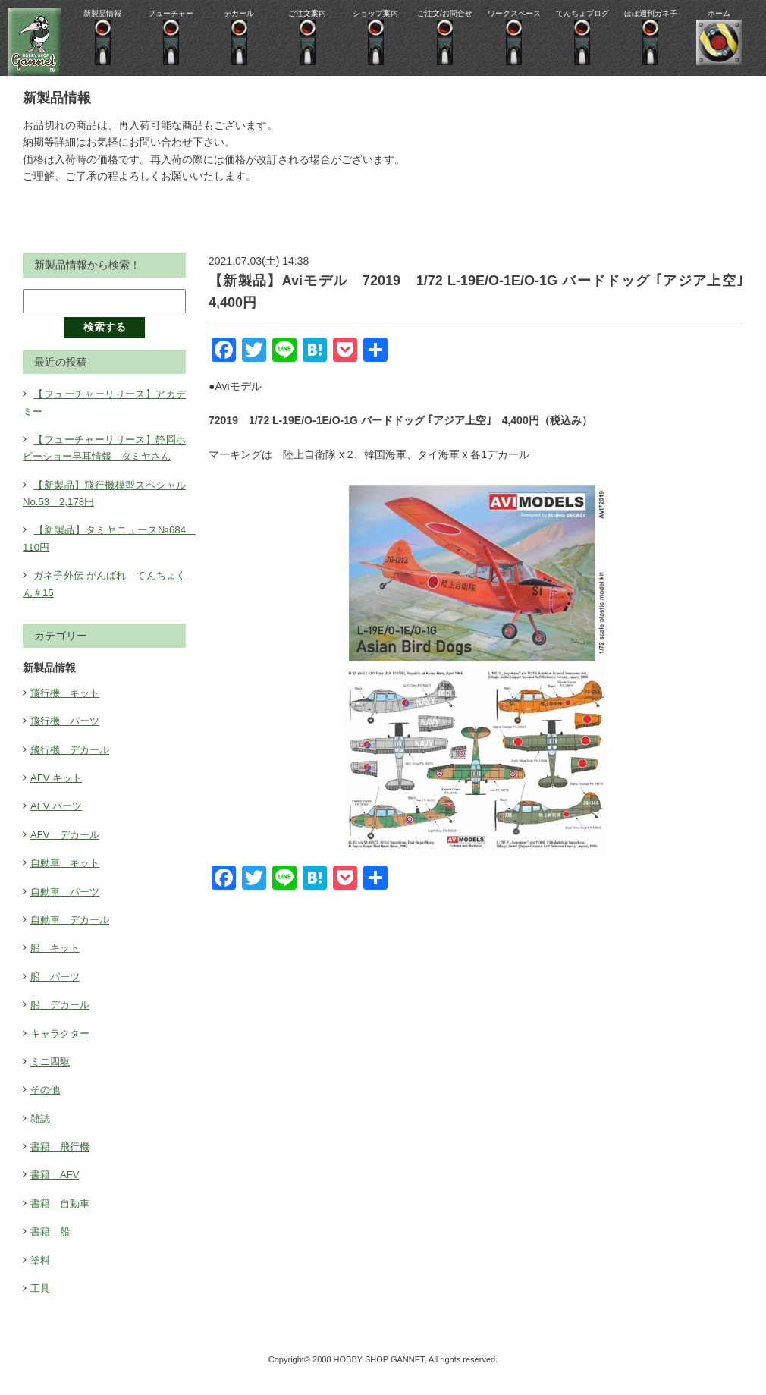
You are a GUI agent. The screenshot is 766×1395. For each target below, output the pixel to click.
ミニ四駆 (51, 1078)
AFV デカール (67, 851)
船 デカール (62, 1022)
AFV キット (58, 794)
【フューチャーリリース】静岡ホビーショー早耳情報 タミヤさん (104, 456)
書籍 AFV (56, 1192)
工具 (41, 1305)
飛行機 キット (67, 709)
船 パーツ (56, 993)
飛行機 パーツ (67, 738)
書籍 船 (51, 1249)
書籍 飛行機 (62, 1163)
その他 (46, 1107)
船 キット (56, 965)
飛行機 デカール (72, 766)
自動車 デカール (72, 936)
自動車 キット (67, 880)
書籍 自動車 (62, 1220)
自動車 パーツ (67, 908)
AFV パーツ (58, 823)
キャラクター (62, 1050)
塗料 (41, 1277)
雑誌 (41, 1135)
